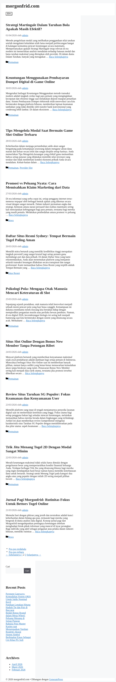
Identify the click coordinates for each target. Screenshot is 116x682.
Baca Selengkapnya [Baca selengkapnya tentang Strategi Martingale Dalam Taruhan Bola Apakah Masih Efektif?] (58, 57)
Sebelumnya (13, 555)
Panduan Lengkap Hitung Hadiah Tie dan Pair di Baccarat (18, 607)
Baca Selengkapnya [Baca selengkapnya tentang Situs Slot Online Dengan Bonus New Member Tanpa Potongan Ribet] (34, 373)
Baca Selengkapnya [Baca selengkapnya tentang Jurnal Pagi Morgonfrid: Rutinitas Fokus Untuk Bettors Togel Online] (44, 531)
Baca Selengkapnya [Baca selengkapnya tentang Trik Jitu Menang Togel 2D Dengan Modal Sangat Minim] (25, 479)
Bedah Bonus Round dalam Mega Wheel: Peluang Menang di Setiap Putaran (16, 617)
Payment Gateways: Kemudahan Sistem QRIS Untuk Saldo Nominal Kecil (18, 598)
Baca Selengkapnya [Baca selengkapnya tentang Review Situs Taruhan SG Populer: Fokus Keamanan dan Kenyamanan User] (51, 426)
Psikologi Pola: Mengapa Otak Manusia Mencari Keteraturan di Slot (36, 291)
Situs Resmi (14, 273)
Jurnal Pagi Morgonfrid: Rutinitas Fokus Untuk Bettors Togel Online (38, 502)
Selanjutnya (34, 555)
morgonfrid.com (22, 6)
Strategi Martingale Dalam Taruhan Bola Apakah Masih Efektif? (38, 27)
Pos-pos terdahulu (17, 549)
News (11, 220)
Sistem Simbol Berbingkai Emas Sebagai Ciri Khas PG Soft (18, 637)
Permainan (13, 62)
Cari (8, 566)
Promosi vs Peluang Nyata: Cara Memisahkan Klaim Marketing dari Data (38, 185)
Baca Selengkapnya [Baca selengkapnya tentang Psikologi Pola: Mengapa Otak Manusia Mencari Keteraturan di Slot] (35, 320)
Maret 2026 (17, 667)
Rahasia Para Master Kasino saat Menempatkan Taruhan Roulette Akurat (17, 627)
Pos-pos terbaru (16, 552)
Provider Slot (26, 168)
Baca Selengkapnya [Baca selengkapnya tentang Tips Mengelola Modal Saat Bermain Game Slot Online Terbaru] (49, 162)
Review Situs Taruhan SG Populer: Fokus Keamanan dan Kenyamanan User (38, 396)
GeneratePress (56, 679)
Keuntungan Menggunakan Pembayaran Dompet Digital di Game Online (37, 80)
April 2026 (17, 664)
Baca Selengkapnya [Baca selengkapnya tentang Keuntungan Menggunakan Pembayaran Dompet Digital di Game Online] (61, 109)
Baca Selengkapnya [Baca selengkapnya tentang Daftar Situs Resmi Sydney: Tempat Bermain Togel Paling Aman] (40, 267)
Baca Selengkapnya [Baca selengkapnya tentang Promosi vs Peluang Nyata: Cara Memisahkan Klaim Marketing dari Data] (18, 215)
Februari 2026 (18, 669)
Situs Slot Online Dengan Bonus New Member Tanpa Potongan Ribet (34, 343)
